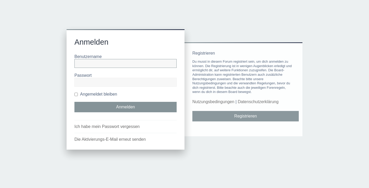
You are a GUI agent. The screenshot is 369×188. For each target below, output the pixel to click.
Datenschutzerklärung (258, 101)
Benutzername (88, 56)
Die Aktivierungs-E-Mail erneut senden (110, 139)
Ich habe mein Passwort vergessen (107, 126)
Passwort (83, 75)
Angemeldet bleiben (95, 94)
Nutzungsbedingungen (213, 101)
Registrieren (245, 116)
